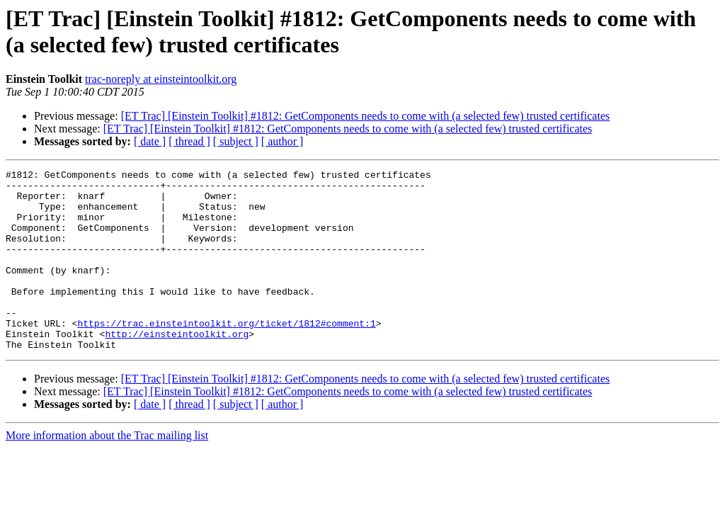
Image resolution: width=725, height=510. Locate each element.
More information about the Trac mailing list (107, 471)
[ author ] (282, 141)
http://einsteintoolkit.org (177, 367)
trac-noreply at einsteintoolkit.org (160, 79)
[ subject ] (235, 141)
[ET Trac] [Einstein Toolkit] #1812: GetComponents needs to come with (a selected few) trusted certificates (365, 116)
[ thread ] (189, 141)
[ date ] (150, 141)
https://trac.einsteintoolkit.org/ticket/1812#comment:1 (226, 354)
